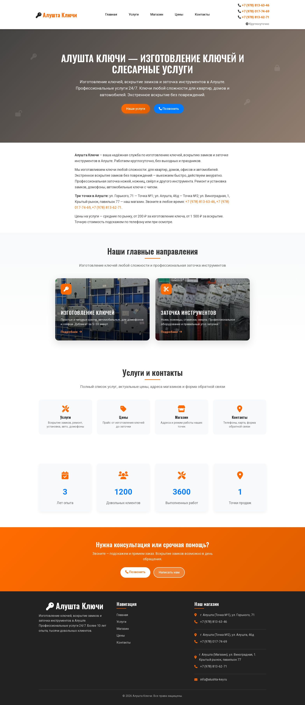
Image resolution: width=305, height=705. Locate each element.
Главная (111, 14)
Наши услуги (135, 109)
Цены (179, 14)
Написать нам (169, 572)
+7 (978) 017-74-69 (255, 11)
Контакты (202, 14)
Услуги (134, 14)
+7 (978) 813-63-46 (255, 5)
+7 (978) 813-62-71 (255, 17)
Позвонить (169, 109)
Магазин (156, 14)
